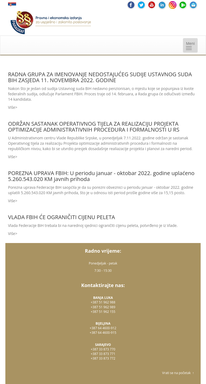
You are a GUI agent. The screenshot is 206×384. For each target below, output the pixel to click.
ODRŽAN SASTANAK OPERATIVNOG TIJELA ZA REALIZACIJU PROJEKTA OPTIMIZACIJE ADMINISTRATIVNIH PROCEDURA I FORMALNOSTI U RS (93, 126)
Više (11, 107)
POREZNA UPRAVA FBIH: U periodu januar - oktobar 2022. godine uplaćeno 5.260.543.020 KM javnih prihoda (101, 176)
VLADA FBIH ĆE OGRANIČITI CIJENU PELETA (61, 217)
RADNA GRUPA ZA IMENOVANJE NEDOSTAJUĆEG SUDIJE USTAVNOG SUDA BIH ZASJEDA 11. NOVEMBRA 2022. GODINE (100, 77)
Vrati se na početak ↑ (178, 373)
